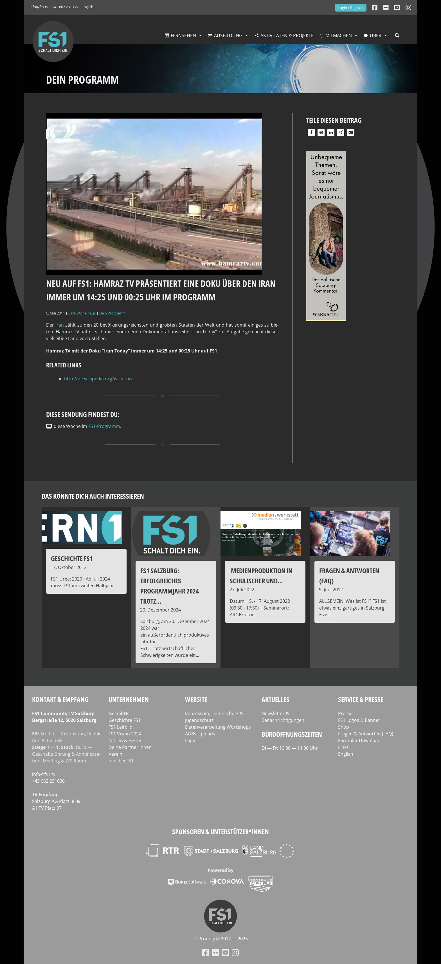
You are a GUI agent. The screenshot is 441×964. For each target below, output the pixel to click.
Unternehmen (129, 699)
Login (191, 740)
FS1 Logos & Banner (359, 720)
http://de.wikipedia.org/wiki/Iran (98, 379)
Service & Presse (360, 699)
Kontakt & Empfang (60, 699)
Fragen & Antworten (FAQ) (365, 734)
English (87, 6)
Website (196, 699)
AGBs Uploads (200, 734)
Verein (115, 754)
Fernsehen (183, 35)
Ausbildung (228, 35)
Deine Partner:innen (130, 747)
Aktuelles (275, 699)
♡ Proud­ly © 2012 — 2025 (220, 939)
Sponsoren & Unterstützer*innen (220, 831)
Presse (345, 713)
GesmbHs (119, 713)
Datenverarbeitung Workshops (218, 727)
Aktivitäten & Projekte (287, 35)
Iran (59, 325)
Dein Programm (112, 313)
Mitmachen (338, 35)
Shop (343, 727)
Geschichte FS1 (125, 720)
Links (343, 747)
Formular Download (359, 740)
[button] (311, 132)
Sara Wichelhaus (82, 313)
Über (375, 35)
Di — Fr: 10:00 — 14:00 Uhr (290, 748)
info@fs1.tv (39, 6)
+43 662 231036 (65, 6)
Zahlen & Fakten (126, 740)
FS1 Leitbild (120, 727)
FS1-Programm (104, 426)
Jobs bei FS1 (121, 761)
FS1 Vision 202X (125, 734)
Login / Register (351, 7)
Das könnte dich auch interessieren (93, 496)
